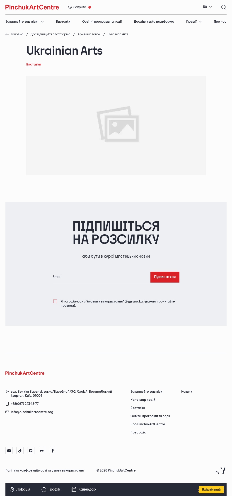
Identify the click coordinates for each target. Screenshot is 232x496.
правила (67, 305)
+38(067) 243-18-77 (25, 404)
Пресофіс (138, 432)
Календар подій (142, 400)
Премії (194, 22)
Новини (186, 392)
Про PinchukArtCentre (147, 424)
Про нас (220, 22)
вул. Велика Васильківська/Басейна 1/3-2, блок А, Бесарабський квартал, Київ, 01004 (61, 394)
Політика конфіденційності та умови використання (44, 470)
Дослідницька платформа (154, 22)
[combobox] (207, 7)
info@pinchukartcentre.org (32, 412)
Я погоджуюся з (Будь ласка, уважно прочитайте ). (118, 303)
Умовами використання (104, 301)
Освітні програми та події (102, 22)
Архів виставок (89, 34)
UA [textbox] (205, 7)
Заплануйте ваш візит (24, 22)
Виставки (63, 22)
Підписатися (165, 277)
